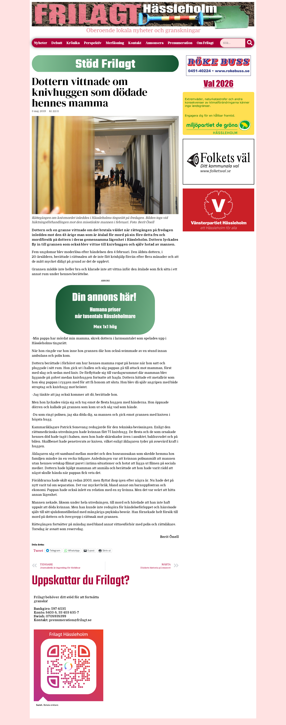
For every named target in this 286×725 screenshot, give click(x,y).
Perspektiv (92, 42)
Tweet (38, 550)
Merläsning (115, 42)
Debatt (56, 42)
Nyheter (40, 42)
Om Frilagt (205, 42)
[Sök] (249, 43)
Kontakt (134, 42)
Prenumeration (180, 42)
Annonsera (154, 42)
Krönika (73, 42)
